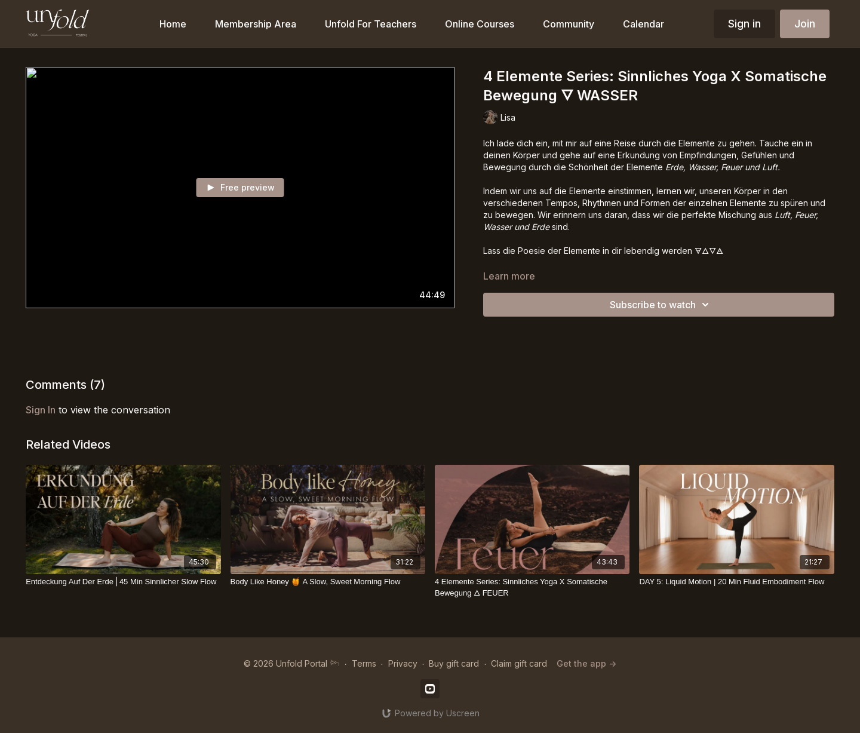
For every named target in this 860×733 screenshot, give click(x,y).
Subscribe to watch (661, 305)
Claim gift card (519, 663)
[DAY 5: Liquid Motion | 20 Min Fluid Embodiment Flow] (736, 582)
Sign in (744, 23)
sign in (41, 410)
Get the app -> (586, 663)
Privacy (402, 663)
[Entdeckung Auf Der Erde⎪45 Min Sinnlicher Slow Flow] (123, 582)
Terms (364, 663)
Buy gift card (454, 663)
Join (804, 23)
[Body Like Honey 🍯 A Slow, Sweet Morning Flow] (328, 582)
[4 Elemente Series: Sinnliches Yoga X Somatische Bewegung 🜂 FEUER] (532, 587)
